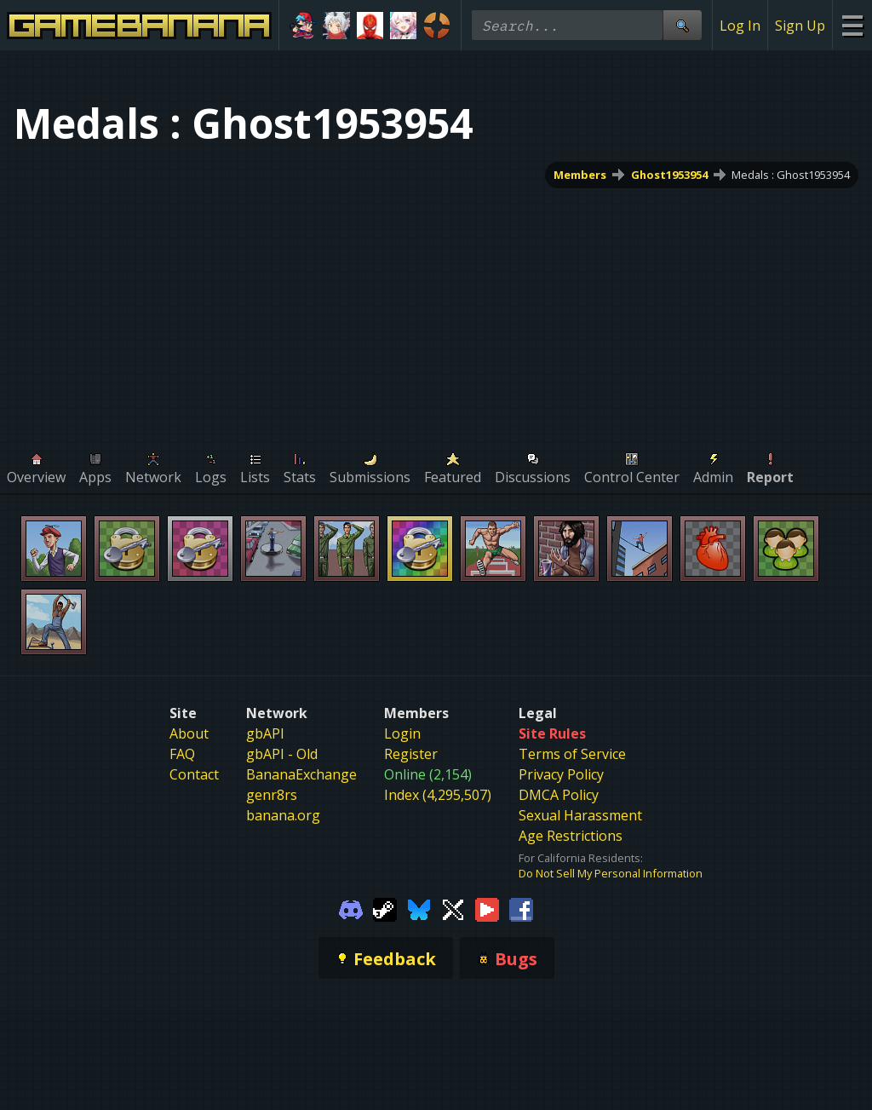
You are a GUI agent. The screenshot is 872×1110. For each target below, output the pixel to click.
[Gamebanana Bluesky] (419, 908)
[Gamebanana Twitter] (453, 908)
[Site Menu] (852, 25)
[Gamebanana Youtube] (487, 908)
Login (402, 733)
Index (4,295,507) (437, 794)
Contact (194, 774)
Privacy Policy (561, 774)
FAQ (182, 754)
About (189, 733)
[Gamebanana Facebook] (521, 908)
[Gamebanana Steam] (385, 908)
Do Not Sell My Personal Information (611, 873)
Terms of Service (572, 754)
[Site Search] (682, 25)
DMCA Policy (559, 794)
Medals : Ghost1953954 (790, 174)
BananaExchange (301, 774)
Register (411, 754)
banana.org (283, 815)
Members (580, 174)
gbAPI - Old (282, 754)
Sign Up (800, 25)
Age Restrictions (570, 835)
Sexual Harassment (580, 815)
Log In (740, 25)
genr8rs (271, 794)
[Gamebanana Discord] (350, 908)
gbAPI (265, 733)
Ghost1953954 (669, 174)
